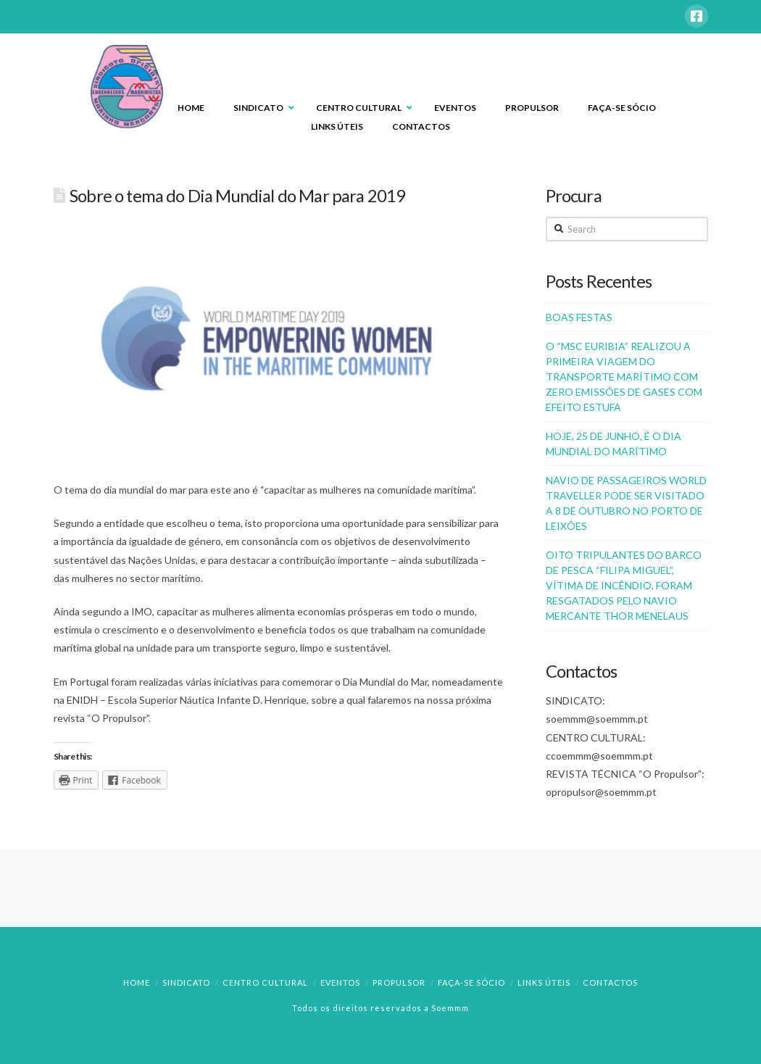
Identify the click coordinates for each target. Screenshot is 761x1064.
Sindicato (186, 982)
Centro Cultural (265, 982)
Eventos (340, 982)
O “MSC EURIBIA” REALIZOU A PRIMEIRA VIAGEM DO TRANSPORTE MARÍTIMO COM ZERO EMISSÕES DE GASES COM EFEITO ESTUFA (624, 376)
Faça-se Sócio (471, 982)
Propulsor (399, 982)
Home (136, 982)
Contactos (610, 982)
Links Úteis (543, 982)
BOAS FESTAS (579, 317)
